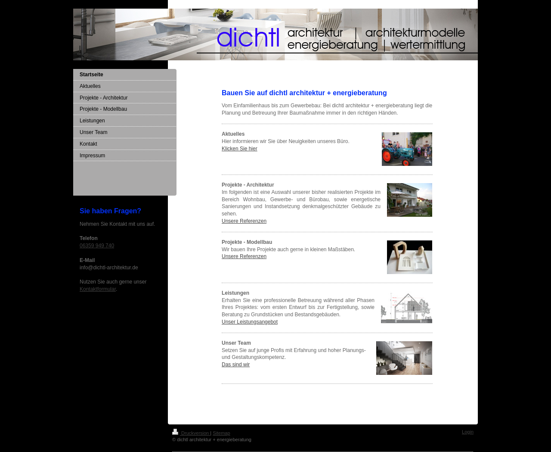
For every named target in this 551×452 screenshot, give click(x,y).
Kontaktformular (98, 289)
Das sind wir (236, 365)
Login (468, 431)
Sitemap (221, 433)
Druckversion (191, 433)
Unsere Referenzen (244, 221)
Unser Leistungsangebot (250, 322)
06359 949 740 (97, 246)
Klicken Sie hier (239, 149)
